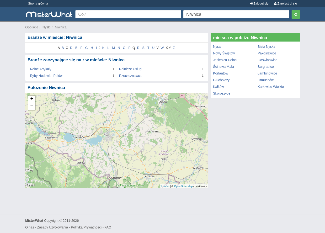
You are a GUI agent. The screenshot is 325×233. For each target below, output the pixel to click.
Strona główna (38, 3)
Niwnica (61, 27)
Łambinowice (267, 73)
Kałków (218, 87)
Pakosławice (267, 53)
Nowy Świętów (224, 53)
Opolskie (31, 27)
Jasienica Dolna (225, 60)
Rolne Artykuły (40, 69)
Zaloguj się (259, 3)
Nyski (47, 27)
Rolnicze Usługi (130, 69)
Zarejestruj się (285, 3)
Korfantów (220, 73)
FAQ (108, 227)
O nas (29, 227)
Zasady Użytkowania (52, 227)
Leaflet (165, 186)
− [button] (31, 106)
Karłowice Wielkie (271, 87)
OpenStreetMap (183, 186)
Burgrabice (266, 67)
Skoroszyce (221, 93)
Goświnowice (267, 60)
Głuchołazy (221, 80)
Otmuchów (266, 80)
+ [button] (31, 99)
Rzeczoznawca (130, 76)
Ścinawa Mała (223, 67)
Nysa (217, 46)
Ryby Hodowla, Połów (46, 76)
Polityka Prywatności (86, 227)
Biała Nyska (266, 46)
